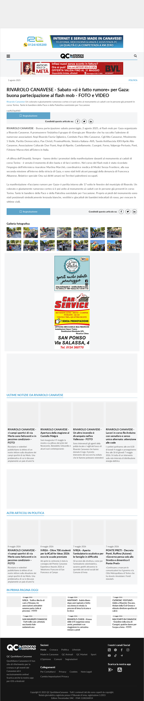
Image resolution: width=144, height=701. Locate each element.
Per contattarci (48, 671)
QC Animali (67, 654)
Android (20, 681)
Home (43, 649)
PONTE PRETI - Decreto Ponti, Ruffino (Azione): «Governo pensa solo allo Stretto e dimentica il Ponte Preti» (119, 557)
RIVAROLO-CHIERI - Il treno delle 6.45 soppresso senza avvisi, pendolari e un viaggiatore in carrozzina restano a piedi (79, 624)
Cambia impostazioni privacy (54, 676)
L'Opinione (45, 659)
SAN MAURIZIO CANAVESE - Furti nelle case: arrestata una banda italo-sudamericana (34, 623)
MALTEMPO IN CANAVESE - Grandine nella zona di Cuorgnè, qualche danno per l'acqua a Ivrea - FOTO (124, 623)
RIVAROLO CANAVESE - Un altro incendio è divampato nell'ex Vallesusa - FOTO (87, 434)
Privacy (62, 671)
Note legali (86, 671)
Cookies (73, 671)
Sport (93, 654)
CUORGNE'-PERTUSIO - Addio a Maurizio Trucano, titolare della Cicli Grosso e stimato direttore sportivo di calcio (124, 605)
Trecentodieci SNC (66, 698)
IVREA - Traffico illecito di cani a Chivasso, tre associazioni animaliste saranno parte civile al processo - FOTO (33, 605)
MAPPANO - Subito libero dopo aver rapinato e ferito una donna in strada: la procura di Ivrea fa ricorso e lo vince (79, 605)
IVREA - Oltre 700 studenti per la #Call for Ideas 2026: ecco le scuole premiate (55, 553)
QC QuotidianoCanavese (57, 692)
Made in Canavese (49, 654)
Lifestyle (76, 649)
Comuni (58, 659)
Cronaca (54, 649)
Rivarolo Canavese (16, 101)
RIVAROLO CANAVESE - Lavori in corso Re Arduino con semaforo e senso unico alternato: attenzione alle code (121, 436)
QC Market (81, 654)
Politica (133, 80)
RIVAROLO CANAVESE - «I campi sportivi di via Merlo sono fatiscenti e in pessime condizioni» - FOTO (22, 436)
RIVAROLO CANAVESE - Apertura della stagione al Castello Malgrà (54, 432)
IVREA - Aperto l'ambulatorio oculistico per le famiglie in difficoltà (88, 553)
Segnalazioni (71, 659)
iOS (12, 681)
